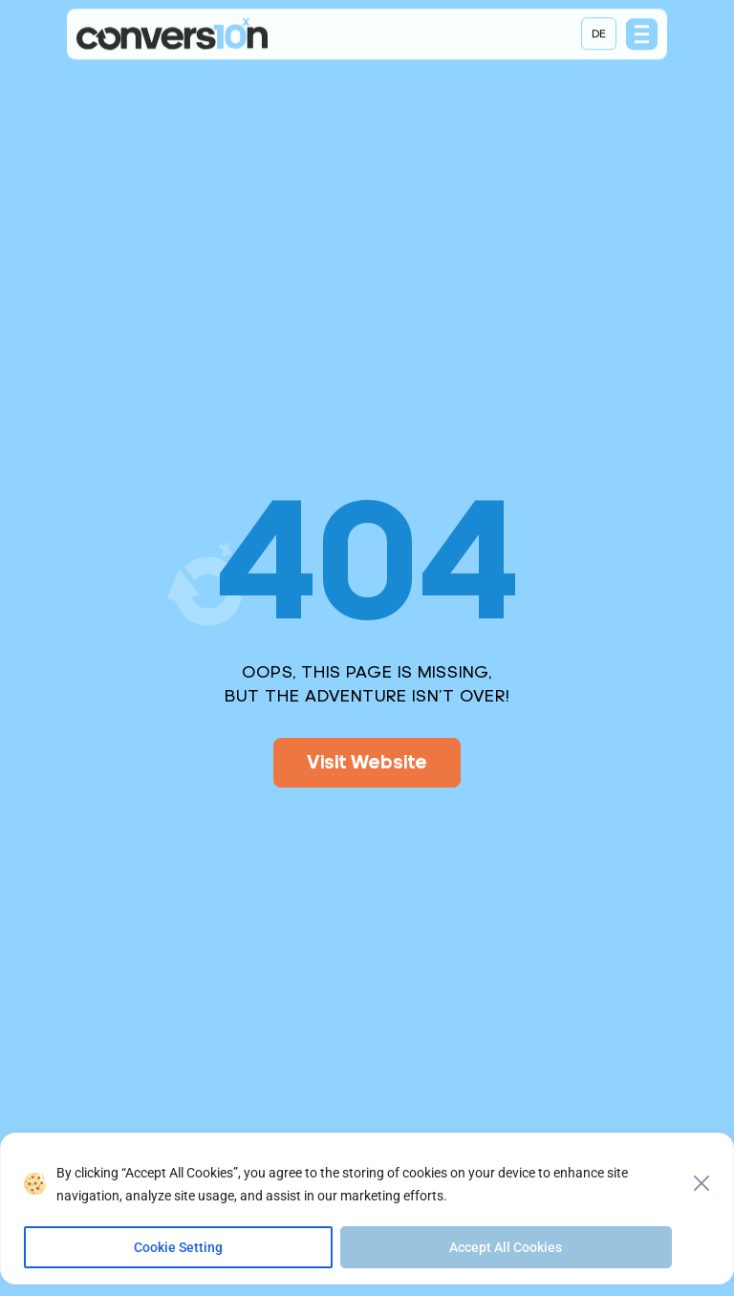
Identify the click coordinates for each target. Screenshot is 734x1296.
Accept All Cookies (505, 1247)
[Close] (701, 1183)
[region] (367, 1214)
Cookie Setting (178, 1247)
